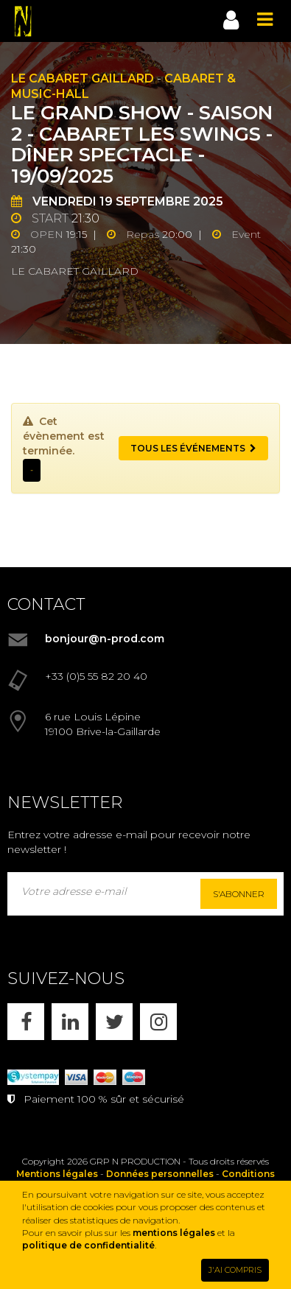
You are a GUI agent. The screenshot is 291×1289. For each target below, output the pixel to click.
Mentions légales (57, 1173)
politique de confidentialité (88, 1245)
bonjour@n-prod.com (104, 638)
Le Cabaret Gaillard (82, 78)
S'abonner (238, 893)
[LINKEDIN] (70, 1021)
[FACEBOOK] (25, 1021)
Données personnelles (160, 1173)
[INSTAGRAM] (158, 1021)
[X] (114, 1021)
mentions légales (174, 1232)
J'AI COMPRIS (235, 1270)
